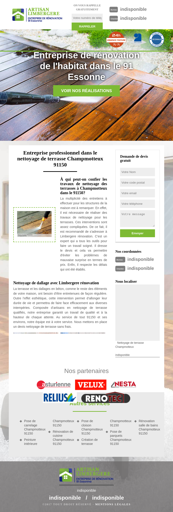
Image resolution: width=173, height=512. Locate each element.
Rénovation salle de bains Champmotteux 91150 (149, 427)
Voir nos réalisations (86, 91)
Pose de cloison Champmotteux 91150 (91, 427)
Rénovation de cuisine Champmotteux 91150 (63, 438)
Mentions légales (113, 504)
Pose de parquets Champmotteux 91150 (120, 438)
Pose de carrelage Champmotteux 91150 (34, 427)
